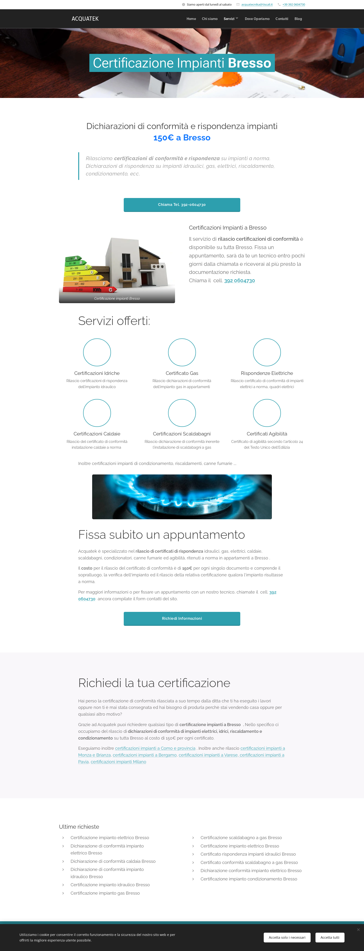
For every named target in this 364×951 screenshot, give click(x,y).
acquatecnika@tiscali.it (257, 4)
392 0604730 (239, 280)
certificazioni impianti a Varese (208, 755)
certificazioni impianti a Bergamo (145, 755)
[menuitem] (175, 18)
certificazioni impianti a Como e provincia (155, 748)
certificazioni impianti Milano (118, 761)
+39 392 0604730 (294, 4)
